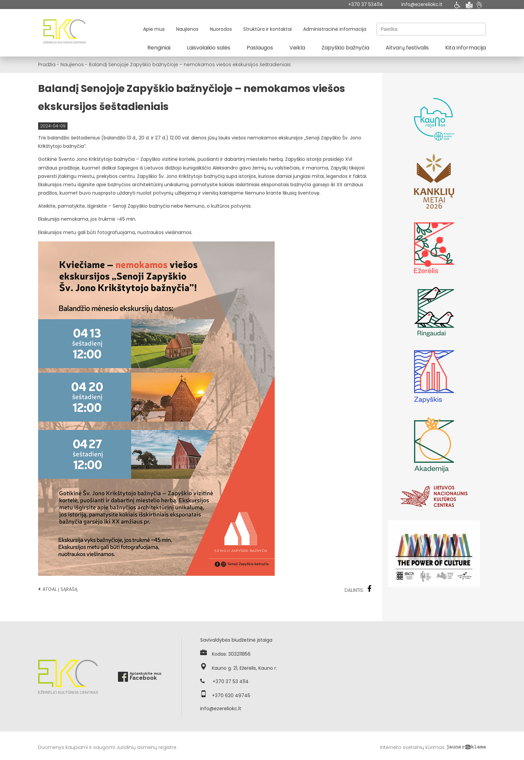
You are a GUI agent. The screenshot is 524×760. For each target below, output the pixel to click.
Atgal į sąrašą (58, 589)
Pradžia (46, 64)
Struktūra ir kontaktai (267, 29)
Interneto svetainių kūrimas (412, 747)
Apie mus (154, 29)
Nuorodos (221, 29)
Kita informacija (465, 47)
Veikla (297, 47)
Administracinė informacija (334, 29)
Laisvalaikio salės (208, 47)
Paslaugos (260, 47)
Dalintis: (358, 589)
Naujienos (187, 29)
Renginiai (158, 47)
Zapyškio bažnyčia (345, 47)
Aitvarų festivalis (407, 47)
